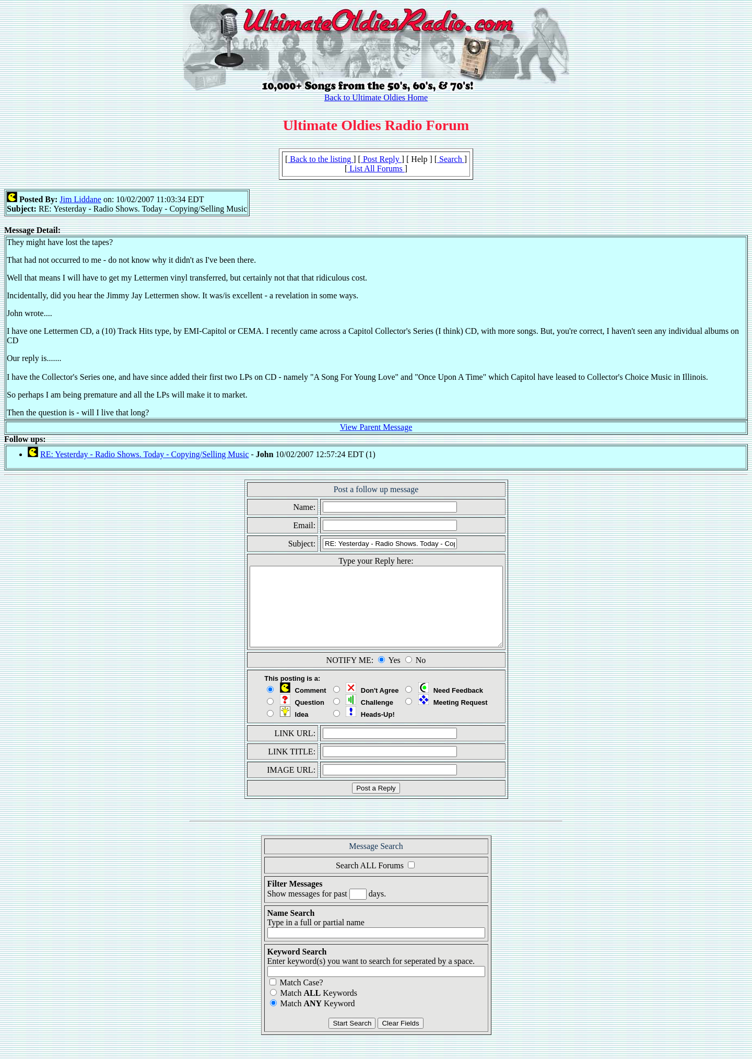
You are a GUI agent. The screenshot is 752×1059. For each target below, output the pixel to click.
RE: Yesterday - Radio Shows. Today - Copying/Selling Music (144, 454)
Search (450, 159)
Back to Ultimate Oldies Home (376, 97)
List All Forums (375, 168)
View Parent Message (376, 427)
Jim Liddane (80, 199)
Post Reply (381, 159)
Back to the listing (320, 159)
